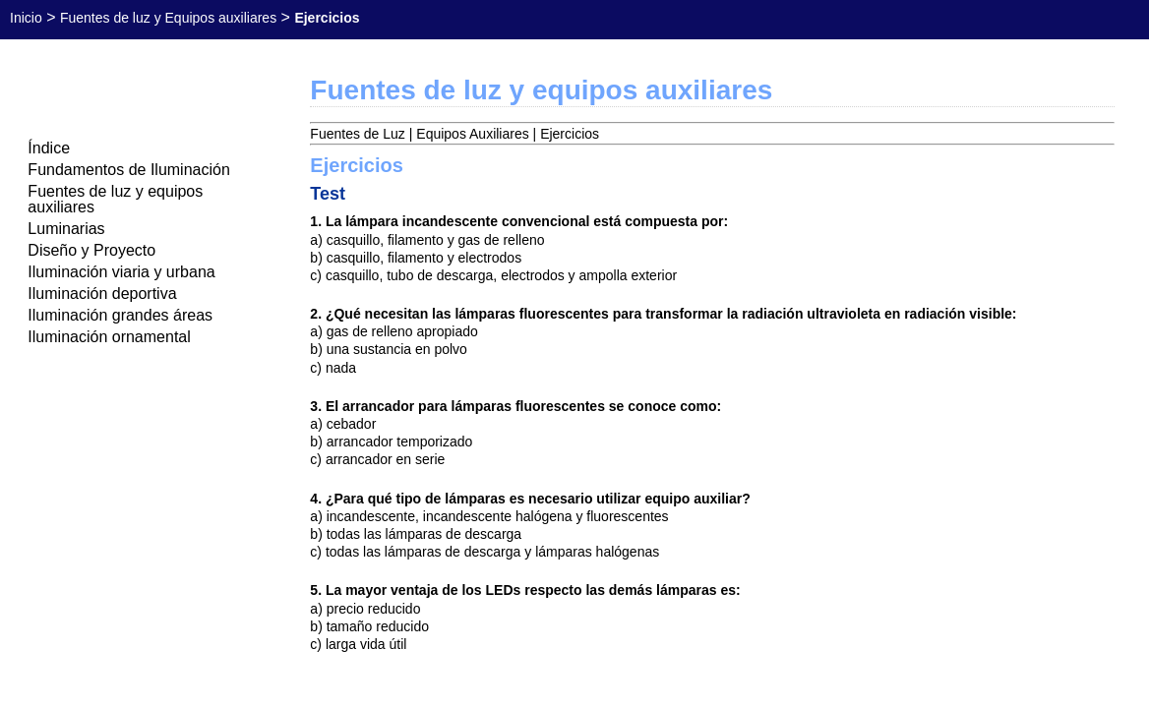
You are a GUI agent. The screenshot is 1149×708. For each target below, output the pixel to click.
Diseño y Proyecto (91, 250)
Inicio (26, 18)
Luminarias (66, 228)
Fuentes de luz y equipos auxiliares (115, 199)
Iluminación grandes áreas (120, 315)
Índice (49, 148)
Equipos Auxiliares (472, 134)
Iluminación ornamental (109, 336)
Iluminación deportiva (102, 293)
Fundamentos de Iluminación (128, 169)
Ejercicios (569, 134)
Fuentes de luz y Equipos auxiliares (168, 18)
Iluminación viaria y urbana (121, 272)
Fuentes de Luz (357, 134)
